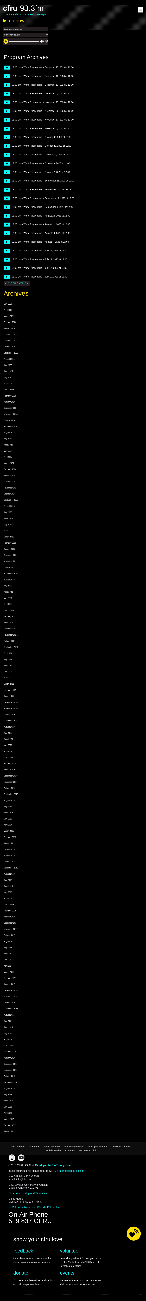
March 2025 (9, 390)
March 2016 (9, 1045)
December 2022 (10, 555)
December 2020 (10, 702)
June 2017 (8, 953)
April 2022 (8, 604)
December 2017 (10, 923)
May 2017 (8, 960)
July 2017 (8, 947)
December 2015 (10, 1064)
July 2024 (8, 439)
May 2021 (8, 672)
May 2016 (8, 1033)
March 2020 (9, 757)
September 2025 (11, 353)
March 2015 (9, 1119)
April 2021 (8, 678)
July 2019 (8, 806)
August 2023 (9, 506)
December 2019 (10, 776)
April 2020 (8, 751)
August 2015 (9, 1088)
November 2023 (10, 488)
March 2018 (9, 904)
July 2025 (8, 365)
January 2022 (9, 622)
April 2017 (8, 966)
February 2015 (10, 1125)
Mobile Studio (53, 1150)
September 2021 (11, 647)
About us (70, 1150)
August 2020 (9, 727)
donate (20, 1273)
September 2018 (11, 868)
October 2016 (9, 1003)
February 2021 (10, 690)
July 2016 (8, 1021)
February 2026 (10, 322)
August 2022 (9, 580)
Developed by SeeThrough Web (53, 1165)
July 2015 (8, 1095)
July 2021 (8, 659)
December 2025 (10, 334)
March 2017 (9, 972)
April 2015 (8, 1113)
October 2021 (9, 641)
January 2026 (9, 328)
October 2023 (9, 494)
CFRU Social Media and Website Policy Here (34, 1207)
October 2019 (9, 788)
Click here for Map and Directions (27, 1193)
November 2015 (10, 1070)
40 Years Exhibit (87, 1150)
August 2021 (9, 653)
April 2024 (8, 457)
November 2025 (10, 341)
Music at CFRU (52, 1146)
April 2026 (8, 310)
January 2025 (9, 402)
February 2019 (10, 837)
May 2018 (8, 892)
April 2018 (8, 898)
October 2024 (9, 420)
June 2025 (8, 371)
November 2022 (10, 561)
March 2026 (9, 316)
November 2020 (10, 708)
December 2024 (10, 408)
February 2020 (10, 763)
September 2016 (11, 1009)
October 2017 (9, 935)
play (6, 67)
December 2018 (10, 849)
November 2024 (10, 414)
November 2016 (10, 996)
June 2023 (8, 518)
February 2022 (10, 616)
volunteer (70, 1250)
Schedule (34, 1146)
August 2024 (9, 432)
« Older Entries (16, 283)
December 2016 (10, 990)
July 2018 (8, 880)
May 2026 (8, 304)
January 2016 (9, 1058)
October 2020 (9, 714)
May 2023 (8, 524)
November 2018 (10, 855)
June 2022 (8, 592)
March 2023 (9, 537)
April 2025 (8, 383)
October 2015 (9, 1076)
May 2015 (8, 1107)
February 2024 (10, 469)
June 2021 (8, 665)
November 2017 (10, 929)
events (67, 1273)
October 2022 (9, 567)
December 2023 (10, 482)
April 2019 (8, 825)
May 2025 (8, 377)
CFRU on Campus (121, 1146)
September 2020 (11, 721)
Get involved (18, 1146)
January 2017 (9, 984)
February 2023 (10, 543)
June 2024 (8, 445)
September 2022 (11, 573)
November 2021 (10, 635)
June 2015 (8, 1101)
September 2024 (11, 426)
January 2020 (9, 770)
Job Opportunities (98, 1146)
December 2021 (10, 629)
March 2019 (9, 831)
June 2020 (8, 739)
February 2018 (10, 911)
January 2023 (9, 549)
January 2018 (9, 917)
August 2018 (9, 874)
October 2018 (9, 862)
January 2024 (9, 475)
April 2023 (8, 531)
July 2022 (8, 586)
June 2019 (8, 813)
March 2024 (9, 463)
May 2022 (8, 598)
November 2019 (10, 782)
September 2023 (11, 500)
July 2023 (8, 512)
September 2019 (11, 794)
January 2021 (9, 696)
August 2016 (9, 1015)
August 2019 (9, 800)
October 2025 (9, 347)
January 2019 (9, 843)
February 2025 (10, 396)
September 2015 (11, 1082)
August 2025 (9, 359)
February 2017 (10, 978)
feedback (23, 1250)
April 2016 (8, 1039)
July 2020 (8, 733)
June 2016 (8, 1027)
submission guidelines (71, 1170)
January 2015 (9, 1131)
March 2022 (9, 610)
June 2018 (8, 886)
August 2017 (9, 941)
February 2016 (10, 1052)
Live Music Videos (74, 1146)
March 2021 (9, 684)
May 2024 (8, 451)
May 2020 (8, 745)
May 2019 (8, 819)
